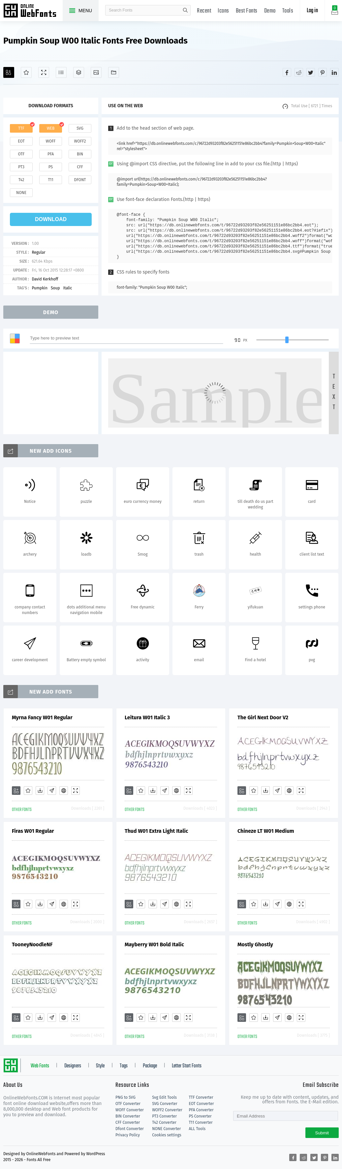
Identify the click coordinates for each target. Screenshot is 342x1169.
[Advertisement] (52, 393)
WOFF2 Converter (167, 1110)
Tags (124, 1066)
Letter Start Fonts (187, 1066)
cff (80, 167)
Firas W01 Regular (33, 831)
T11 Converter (200, 1122)
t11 (50, 180)
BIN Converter (127, 1116)
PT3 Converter (164, 1116)
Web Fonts (40, 1066)
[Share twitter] (310, 72)
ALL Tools (197, 1128)
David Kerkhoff (45, 279)
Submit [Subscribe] (322, 1132)
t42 (21, 180)
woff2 (80, 141)
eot (21, 141)
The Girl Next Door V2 (262, 717)
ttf (21, 128)
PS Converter (200, 1116)
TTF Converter (201, 1097)
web (51, 128)
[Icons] (96, 72)
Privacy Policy (127, 1135)
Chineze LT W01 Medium (265, 831)
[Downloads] (40, 790)
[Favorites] (26, 72)
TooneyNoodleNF (32, 944)
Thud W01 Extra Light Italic (156, 831)
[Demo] (43, 72)
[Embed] (63, 790)
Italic (67, 288)
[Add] (8, 72)
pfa (50, 154)
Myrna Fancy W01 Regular (42, 717)
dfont (80, 180)
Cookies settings (166, 1135)
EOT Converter (201, 1103)
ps (50, 167)
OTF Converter (127, 1103)
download (51, 219)
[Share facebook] (287, 72)
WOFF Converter (129, 1110)
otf (21, 154)
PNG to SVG (125, 1097)
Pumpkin (39, 288)
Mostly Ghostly (255, 944)
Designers (72, 1066)
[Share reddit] (299, 72)
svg (80, 128)
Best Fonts (247, 11)
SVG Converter (164, 1103)
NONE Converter (166, 1128)
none (21, 192)
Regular (38, 252)
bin (80, 154)
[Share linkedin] (334, 72)
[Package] (78, 72)
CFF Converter (127, 1122)
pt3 (21, 167)
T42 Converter (164, 1122)
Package (150, 1066)
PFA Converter (201, 1110)
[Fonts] (113, 72)
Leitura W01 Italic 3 (147, 717)
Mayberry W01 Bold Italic (154, 944)
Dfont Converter (129, 1128)
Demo (270, 11)
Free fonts (33, 11)
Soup (55, 288)
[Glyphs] (61, 72)
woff (50, 141)
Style (100, 1066)
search (185, 10)
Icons (223, 11)
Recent (204, 11)
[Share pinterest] (322, 72)
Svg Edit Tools (164, 1097)
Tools (288, 11)
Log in (312, 11)
